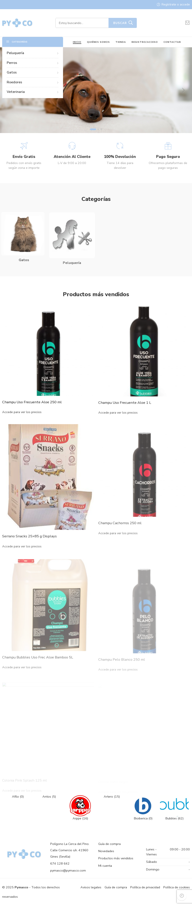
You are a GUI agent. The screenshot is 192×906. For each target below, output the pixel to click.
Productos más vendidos (115, 858)
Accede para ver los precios (22, 418)
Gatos (32, 72)
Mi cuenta (105, 865)
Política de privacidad (145, 887)
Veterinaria (32, 91)
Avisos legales (90, 887)
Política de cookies (176, 887)
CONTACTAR (172, 42)
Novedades (106, 851)
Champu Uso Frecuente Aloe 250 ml (32, 408)
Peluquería (32, 53)
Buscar (120, 23)
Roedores (32, 82)
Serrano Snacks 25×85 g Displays (29, 546)
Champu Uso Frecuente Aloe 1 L (124, 410)
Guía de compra (109, 844)
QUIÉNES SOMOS (98, 42)
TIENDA (120, 42)
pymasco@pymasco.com (68, 870)
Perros (32, 62)
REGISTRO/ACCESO (145, 42)
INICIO (77, 42)
